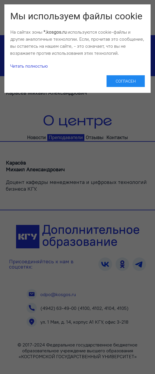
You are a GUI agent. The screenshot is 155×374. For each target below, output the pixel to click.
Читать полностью (29, 66)
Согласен (126, 81)
